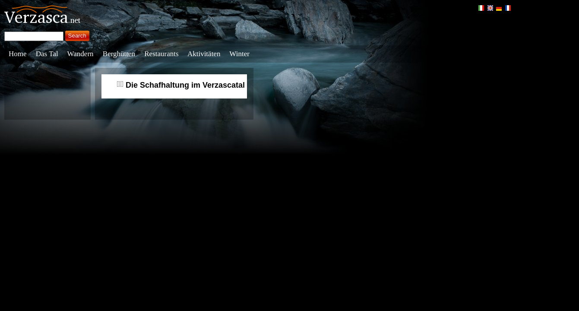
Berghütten (119, 54)
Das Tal (47, 54)
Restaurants (161, 54)
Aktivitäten (203, 54)
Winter (239, 54)
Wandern (80, 54)
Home (18, 54)
